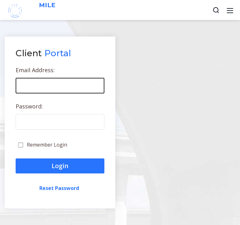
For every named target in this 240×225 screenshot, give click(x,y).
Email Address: (35, 70)
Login (60, 166)
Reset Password (59, 188)
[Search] (215, 10)
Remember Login (47, 144)
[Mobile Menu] (230, 10)
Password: (29, 106)
